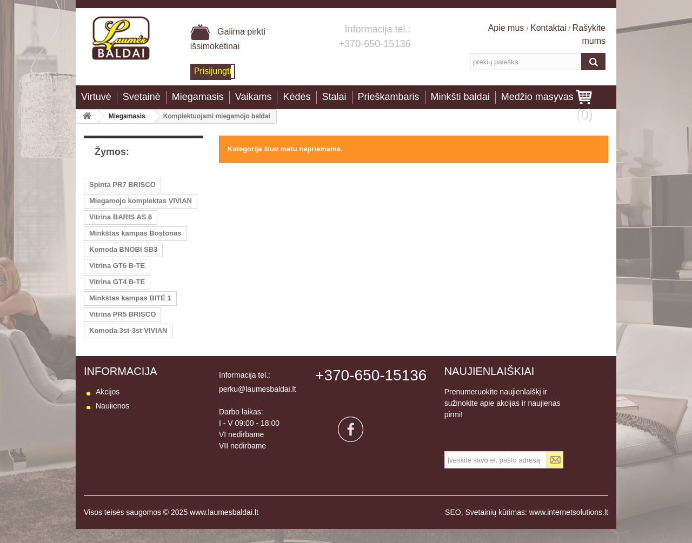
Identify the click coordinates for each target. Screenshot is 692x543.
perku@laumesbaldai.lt (257, 389)
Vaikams (253, 96)
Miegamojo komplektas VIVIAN (140, 201)
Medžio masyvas (537, 96)
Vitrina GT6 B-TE (117, 266)
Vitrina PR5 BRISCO (122, 314)
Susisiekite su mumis (131, 434)
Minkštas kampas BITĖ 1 (130, 298)
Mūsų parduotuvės (127, 419)
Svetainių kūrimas (495, 526)
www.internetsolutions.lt (568, 526)
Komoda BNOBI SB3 (123, 249)
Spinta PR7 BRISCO (122, 184)
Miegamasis (198, 96)
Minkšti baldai (460, 96)
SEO (453, 526)
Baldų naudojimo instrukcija (142, 490)
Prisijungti (212, 71)
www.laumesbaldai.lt (224, 526)
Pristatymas (115, 448)
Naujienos (112, 405)
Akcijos (107, 391)
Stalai (334, 96)
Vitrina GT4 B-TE (117, 282)
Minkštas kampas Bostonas (135, 233)
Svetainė (142, 96)
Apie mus (507, 27)
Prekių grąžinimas (126, 462)
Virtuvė (96, 96)
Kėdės (296, 96)
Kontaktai (548, 27)
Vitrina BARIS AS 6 (120, 217)
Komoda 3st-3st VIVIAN (128, 330)
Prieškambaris (389, 96)
